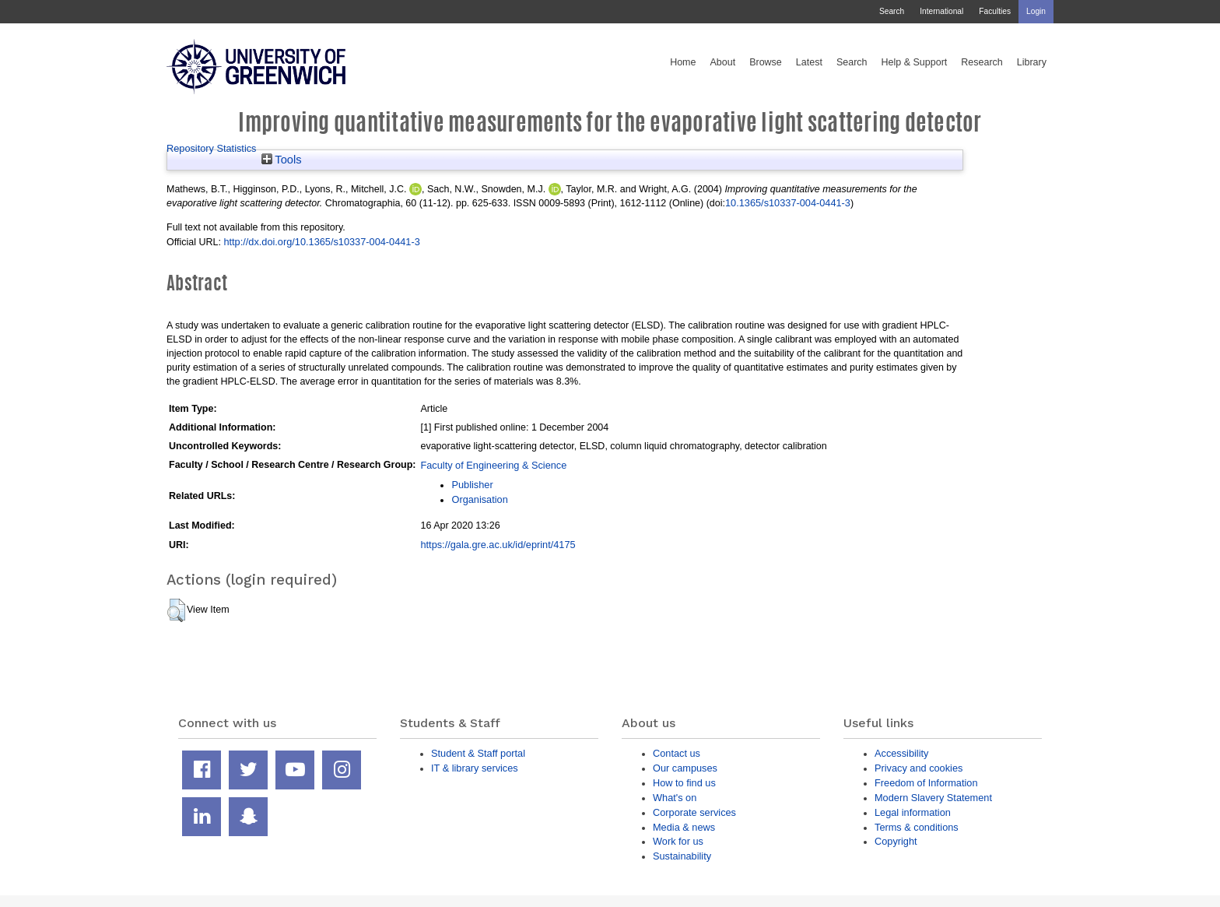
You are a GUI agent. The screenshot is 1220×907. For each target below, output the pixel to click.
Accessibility (901, 753)
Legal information (913, 812)
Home (683, 62)
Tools (281, 159)
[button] (176, 610)
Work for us (678, 841)
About (722, 62)
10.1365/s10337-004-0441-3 (787, 203)
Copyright (896, 841)
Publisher (472, 484)
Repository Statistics (212, 148)
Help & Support (915, 62)
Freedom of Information (926, 783)
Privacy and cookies (918, 768)
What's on (674, 797)
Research (982, 62)
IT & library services (474, 768)
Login (1036, 11)
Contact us (676, 753)
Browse (765, 62)
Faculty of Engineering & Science (493, 465)
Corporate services (694, 812)
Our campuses (685, 768)
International (941, 11)
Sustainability (682, 856)
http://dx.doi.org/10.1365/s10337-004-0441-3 (321, 242)
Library (1031, 62)
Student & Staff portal (478, 753)
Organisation (479, 499)
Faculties (995, 11)
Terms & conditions (917, 827)
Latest (809, 62)
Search (891, 11)
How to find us (684, 783)
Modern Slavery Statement (933, 797)
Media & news (684, 827)
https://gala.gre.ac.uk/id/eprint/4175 (497, 544)
